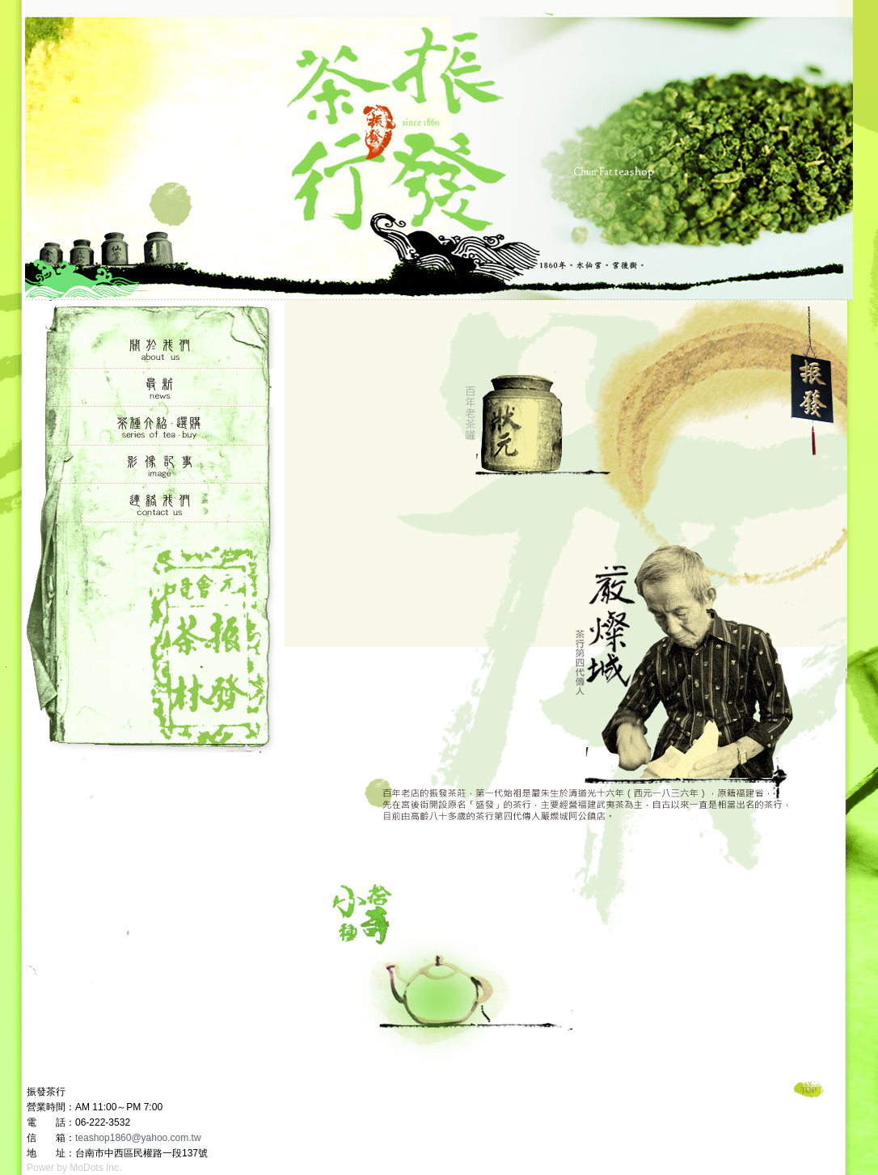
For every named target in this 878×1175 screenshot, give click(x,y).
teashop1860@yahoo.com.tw (138, 1137)
